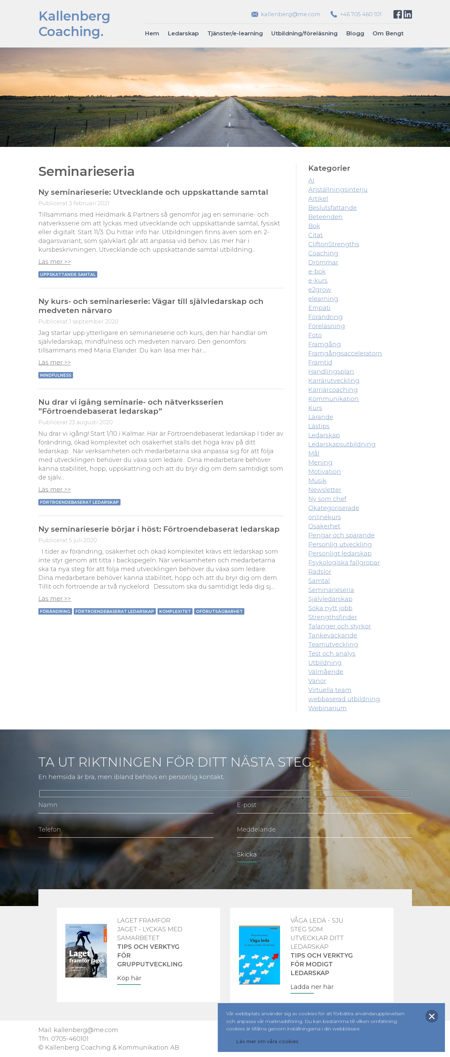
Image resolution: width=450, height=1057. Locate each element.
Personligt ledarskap (340, 553)
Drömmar (323, 262)
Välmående (325, 672)
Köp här (129, 978)
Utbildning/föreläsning (304, 33)
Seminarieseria (331, 590)
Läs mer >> (54, 262)
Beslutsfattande (332, 208)
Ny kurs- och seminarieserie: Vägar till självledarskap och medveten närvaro (151, 306)
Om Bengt (388, 33)
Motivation (324, 471)
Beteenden (325, 217)
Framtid (320, 362)
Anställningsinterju (338, 189)
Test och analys (331, 653)
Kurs (315, 408)
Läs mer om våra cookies (267, 1041)
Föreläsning (326, 326)
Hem (152, 33)
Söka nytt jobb (330, 608)
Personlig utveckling (340, 544)
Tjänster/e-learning (235, 33)
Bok (314, 226)
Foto (315, 335)
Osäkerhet (324, 526)
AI (311, 180)
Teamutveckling (333, 644)
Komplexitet (175, 611)
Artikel (318, 199)
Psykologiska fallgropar (344, 562)
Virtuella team (329, 690)
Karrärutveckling (333, 380)
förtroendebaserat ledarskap (79, 502)
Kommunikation (333, 399)
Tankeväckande (332, 635)
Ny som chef (327, 499)
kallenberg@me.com (290, 14)
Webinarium (327, 708)
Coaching (323, 253)
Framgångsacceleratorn (345, 353)
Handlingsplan (331, 371)
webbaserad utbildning (344, 699)
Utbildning (325, 662)
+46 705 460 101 (361, 14)
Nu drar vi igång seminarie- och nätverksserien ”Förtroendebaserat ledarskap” (130, 406)
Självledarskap (330, 599)
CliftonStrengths (333, 244)
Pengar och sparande (341, 535)
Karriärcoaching (333, 390)
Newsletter (324, 490)
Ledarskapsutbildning (342, 444)
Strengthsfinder (332, 617)
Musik (317, 481)
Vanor (317, 681)
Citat (315, 235)
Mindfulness (55, 375)
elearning (323, 299)
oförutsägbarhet (219, 611)
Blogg (355, 33)
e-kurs (317, 280)
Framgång (324, 344)
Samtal (319, 581)
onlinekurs (324, 517)
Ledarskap (183, 33)
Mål (313, 453)
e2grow (319, 289)
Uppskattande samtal (68, 274)
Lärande (320, 417)
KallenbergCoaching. (74, 23)
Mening (320, 462)
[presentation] (89, 859)
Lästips (319, 426)
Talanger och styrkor (339, 626)
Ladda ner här (312, 987)
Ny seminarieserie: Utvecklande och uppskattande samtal (153, 192)
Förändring (55, 611)
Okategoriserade (333, 508)
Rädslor (319, 572)
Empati (319, 308)
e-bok (317, 271)
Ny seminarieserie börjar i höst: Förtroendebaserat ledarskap (159, 529)
